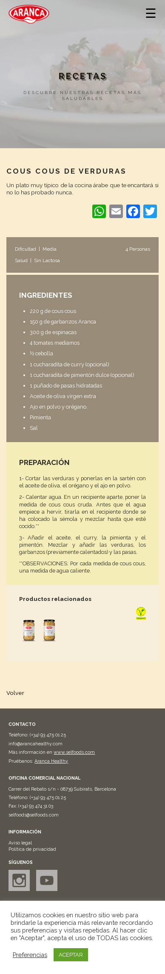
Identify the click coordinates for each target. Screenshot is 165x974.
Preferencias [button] (30, 954)
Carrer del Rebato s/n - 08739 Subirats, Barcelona (62, 789)
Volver (15, 692)
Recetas (82, 76)
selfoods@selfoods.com (34, 815)
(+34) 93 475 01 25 (48, 735)
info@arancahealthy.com (36, 744)
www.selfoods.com (74, 752)
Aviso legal (20, 843)
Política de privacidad (32, 849)
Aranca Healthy (51, 761)
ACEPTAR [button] (71, 955)
